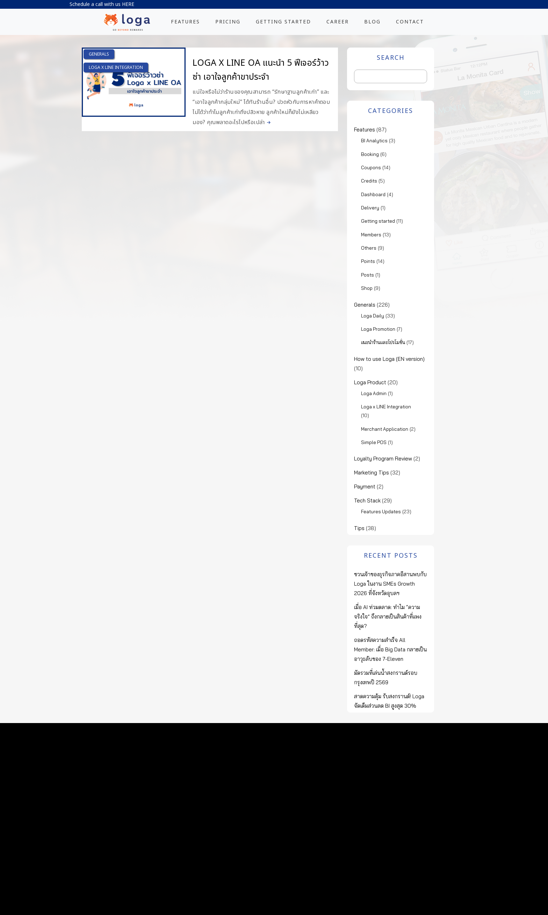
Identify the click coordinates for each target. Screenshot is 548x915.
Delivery (370, 207)
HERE (128, 4)
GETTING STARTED (283, 22)
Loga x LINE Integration (116, 67)
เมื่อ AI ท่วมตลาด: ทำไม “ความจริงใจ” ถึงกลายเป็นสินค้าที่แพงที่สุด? (387, 616)
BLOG (372, 22)
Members (371, 234)
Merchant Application (384, 429)
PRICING (227, 22)
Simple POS (374, 442)
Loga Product (370, 382)
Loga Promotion (378, 329)
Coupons (371, 167)
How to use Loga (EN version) (389, 359)
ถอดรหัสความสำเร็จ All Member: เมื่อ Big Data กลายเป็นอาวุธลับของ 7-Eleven (390, 649)
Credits (369, 181)
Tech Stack (367, 500)
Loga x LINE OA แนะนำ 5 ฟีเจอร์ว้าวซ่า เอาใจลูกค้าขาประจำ (261, 70)
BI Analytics (374, 140)
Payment (364, 486)
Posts (367, 275)
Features (364, 129)
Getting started (378, 221)
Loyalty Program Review (383, 458)
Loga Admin (374, 393)
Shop (367, 288)
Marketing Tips (371, 472)
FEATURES (185, 22)
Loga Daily (372, 316)
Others (368, 248)
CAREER (337, 22)
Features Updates (381, 511)
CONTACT (410, 22)
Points (368, 261)
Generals (99, 54)
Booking (370, 154)
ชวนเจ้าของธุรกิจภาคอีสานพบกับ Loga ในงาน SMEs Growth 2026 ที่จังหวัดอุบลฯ (390, 583)
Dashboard (373, 194)
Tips (359, 528)
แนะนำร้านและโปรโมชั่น (383, 342)
